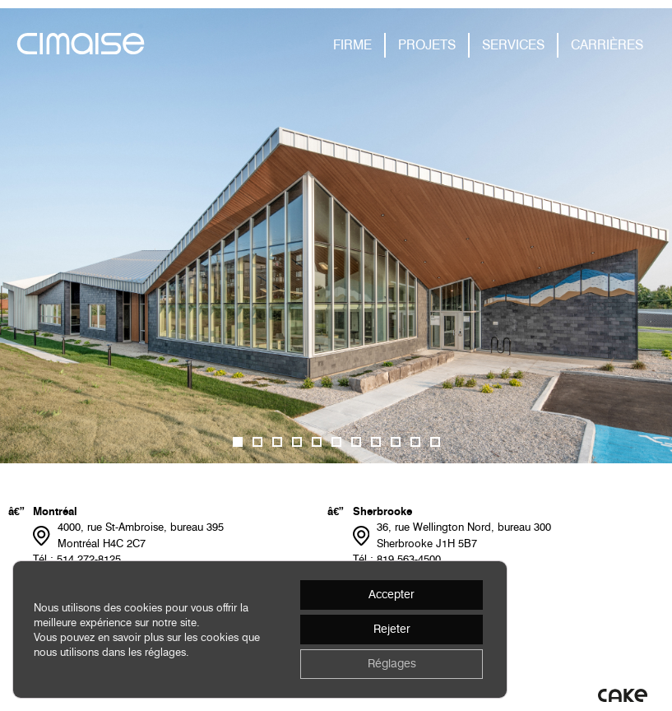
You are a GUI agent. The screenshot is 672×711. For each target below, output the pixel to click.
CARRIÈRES (607, 45)
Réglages (392, 664)
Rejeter (391, 629)
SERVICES (513, 45)
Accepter (391, 595)
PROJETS (427, 45)
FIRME (352, 45)
